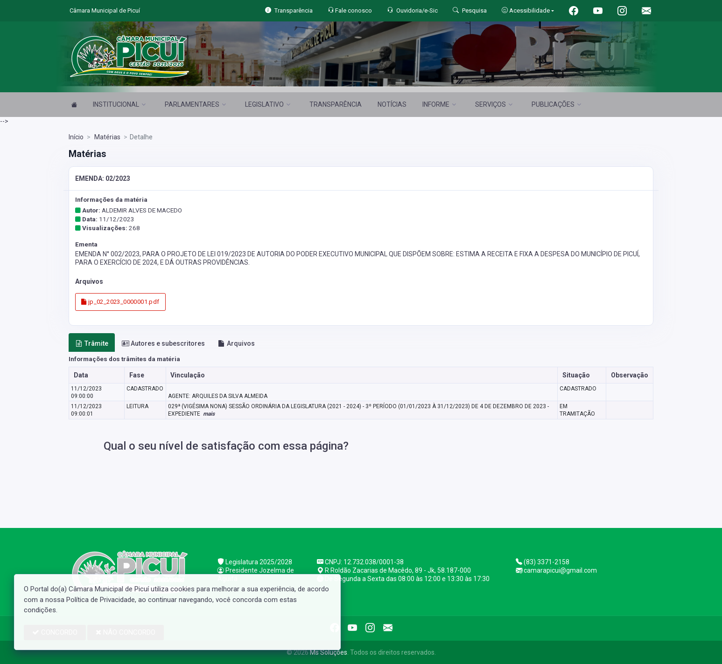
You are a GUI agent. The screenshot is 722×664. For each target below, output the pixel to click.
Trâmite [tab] (92, 343)
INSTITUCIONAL (119, 104)
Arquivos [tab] (236, 343)
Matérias (106, 137)
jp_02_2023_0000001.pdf (120, 301)
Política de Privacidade (100, 600)
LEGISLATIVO (267, 104)
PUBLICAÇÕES (556, 104)
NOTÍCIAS (392, 104)
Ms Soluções (328, 652)
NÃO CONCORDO (125, 632)
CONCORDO (54, 632)
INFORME (439, 104)
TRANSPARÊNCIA (335, 104)
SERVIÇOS (493, 104)
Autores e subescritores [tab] (163, 343)
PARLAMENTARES (195, 104)
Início (76, 137)
